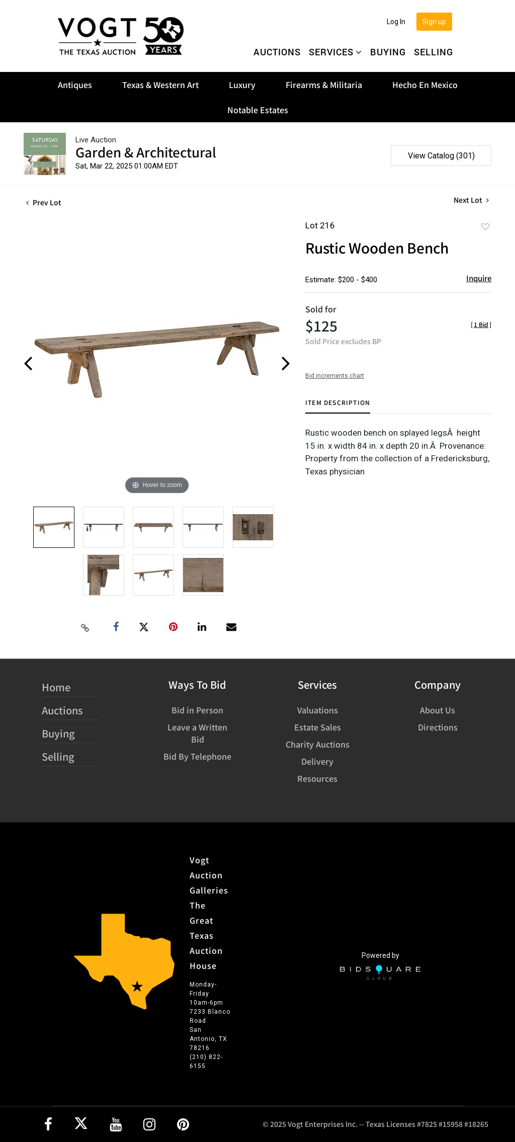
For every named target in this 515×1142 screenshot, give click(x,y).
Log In (396, 22)
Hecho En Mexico (425, 84)
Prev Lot (43, 202)
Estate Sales (317, 727)
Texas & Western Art (160, 84)
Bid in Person (197, 710)
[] (481, 324)
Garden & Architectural (145, 151)
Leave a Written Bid (197, 733)
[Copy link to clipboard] (85, 627)
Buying (388, 52)
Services (335, 52)
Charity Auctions (318, 744)
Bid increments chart (334, 375)
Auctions (277, 52)
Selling (433, 52)
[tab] (337, 406)
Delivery (317, 761)
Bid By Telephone (197, 756)
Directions (438, 727)
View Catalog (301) (441, 155)
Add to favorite (485, 226)
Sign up (434, 22)
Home (56, 687)
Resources (317, 778)
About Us (437, 710)
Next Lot (471, 200)
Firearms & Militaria (324, 84)
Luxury (242, 84)
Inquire (478, 278)
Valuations (317, 710)
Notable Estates (257, 110)
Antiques (75, 84)
